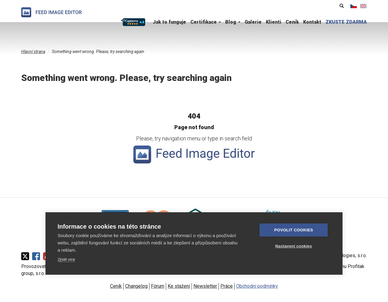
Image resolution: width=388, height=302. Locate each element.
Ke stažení (179, 286)
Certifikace (205, 22)
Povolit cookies (294, 230)
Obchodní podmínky (257, 286)
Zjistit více (66, 259)
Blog (232, 22)
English (363, 6)
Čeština (353, 6)
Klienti (273, 22)
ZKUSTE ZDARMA (346, 22)
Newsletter (205, 286)
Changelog (136, 286)
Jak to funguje (169, 22)
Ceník (292, 22)
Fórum (157, 286)
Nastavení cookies (294, 246)
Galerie (253, 22)
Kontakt (312, 22)
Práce (226, 286)
